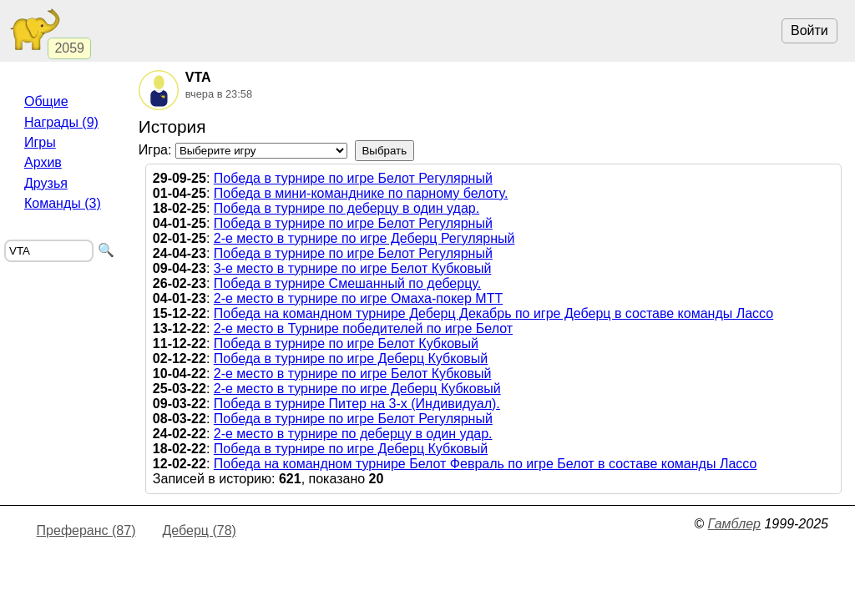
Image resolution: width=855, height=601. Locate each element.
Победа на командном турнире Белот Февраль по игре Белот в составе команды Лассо (485, 464)
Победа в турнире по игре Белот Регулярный (353, 178)
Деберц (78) (198, 530)
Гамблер (734, 524)
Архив (43, 162)
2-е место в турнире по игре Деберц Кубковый (357, 388)
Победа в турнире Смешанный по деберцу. (347, 283)
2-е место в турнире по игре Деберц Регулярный (364, 238)
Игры (40, 142)
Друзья (46, 183)
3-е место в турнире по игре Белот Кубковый (353, 268)
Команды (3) (62, 203)
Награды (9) (61, 122)
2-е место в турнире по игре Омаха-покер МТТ (358, 298)
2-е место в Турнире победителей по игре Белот (363, 328)
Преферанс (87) (86, 530)
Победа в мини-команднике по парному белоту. (361, 193)
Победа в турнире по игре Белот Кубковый (346, 343)
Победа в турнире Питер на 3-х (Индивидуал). (357, 403)
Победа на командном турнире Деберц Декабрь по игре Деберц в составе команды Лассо (493, 313)
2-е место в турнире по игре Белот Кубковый (353, 373)
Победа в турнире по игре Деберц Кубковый (351, 358)
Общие (46, 101)
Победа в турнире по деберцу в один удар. (346, 208)
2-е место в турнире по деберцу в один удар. (353, 434)
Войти (809, 30)
